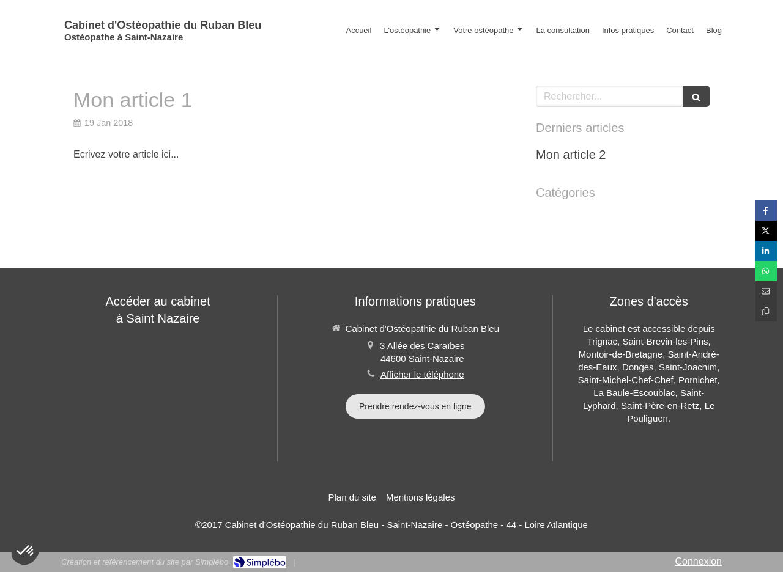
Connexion (698, 561)
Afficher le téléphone (422, 374)
